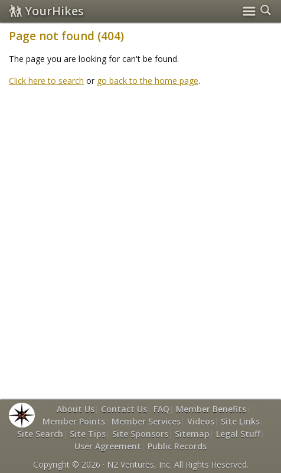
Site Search (40, 433)
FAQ (161, 409)
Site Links (240, 421)
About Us (75, 409)
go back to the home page (147, 80)
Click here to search (46, 80)
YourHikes (46, 11)
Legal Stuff (238, 433)
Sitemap (192, 433)
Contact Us (124, 409)
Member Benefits (211, 409)
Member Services (146, 421)
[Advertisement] (140, 236)
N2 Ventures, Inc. (139, 464)
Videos (200, 421)
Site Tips (88, 433)
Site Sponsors (140, 433)
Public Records (177, 446)
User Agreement (107, 446)
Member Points (74, 421)
